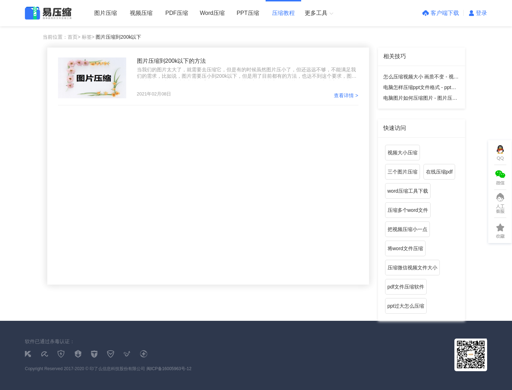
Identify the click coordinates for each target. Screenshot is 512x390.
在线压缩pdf (439, 172)
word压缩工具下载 (408, 191)
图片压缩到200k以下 (118, 37)
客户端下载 (440, 13)
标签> (88, 37)
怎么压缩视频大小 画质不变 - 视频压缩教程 (421, 78)
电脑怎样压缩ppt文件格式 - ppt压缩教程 (419, 88)
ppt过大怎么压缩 (406, 306)
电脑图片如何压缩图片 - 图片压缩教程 (420, 99)
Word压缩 (212, 13)
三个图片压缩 (402, 172)
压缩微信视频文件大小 (412, 267)
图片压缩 (105, 13)
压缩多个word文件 (408, 210)
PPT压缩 (247, 13)
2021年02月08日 (154, 94)
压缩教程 (283, 13)
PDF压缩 (176, 13)
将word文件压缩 (405, 248)
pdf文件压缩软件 (406, 287)
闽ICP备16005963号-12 (169, 368)
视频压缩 (141, 13)
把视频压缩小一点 (407, 229)
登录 (478, 13)
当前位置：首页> (61, 37)
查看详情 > (346, 95)
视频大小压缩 (402, 152)
